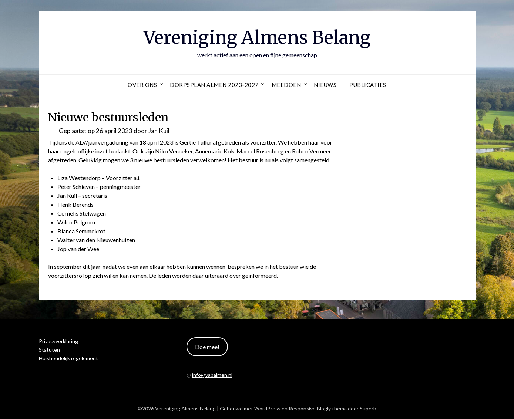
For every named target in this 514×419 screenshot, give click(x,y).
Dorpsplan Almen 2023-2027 (214, 84)
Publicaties (367, 84)
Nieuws (325, 84)
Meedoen (286, 84)
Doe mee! (207, 346)
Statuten (49, 350)
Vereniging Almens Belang (257, 37)
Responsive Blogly (310, 408)
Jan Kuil (158, 131)
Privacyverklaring (58, 341)
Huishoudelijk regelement (68, 358)
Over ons (142, 84)
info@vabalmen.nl (212, 375)
